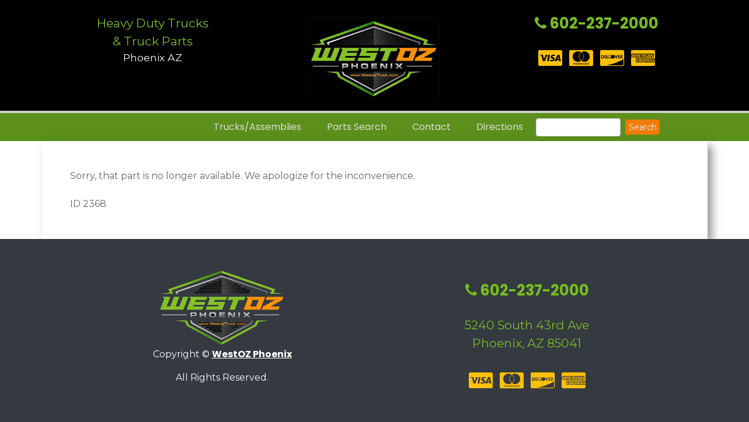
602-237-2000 (597, 23)
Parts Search (356, 126)
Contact (431, 126)
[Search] (578, 127)
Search (643, 127)
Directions (499, 126)
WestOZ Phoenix (252, 354)
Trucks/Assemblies (257, 126)
